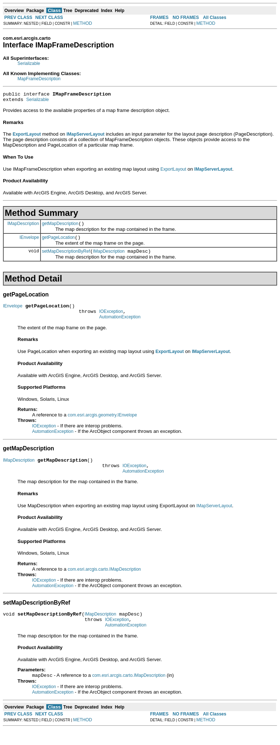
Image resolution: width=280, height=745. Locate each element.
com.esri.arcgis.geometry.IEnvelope (102, 423)
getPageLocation (58, 241)
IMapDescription (23, 226)
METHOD (82, 23)
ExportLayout (173, 171)
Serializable (29, 63)
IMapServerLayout (214, 517)
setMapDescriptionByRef (66, 256)
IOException (111, 319)
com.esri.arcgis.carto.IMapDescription (104, 581)
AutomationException (119, 325)
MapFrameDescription (39, 78)
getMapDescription (60, 226)
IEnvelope (29, 241)
